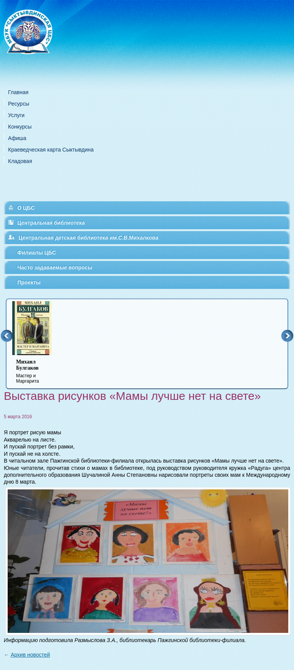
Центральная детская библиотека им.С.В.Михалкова (88, 238)
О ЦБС (25, 208)
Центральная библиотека (51, 223)
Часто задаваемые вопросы (54, 267)
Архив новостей (30, 655)
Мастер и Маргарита (36, 371)
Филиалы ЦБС (36, 252)
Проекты (29, 282)
